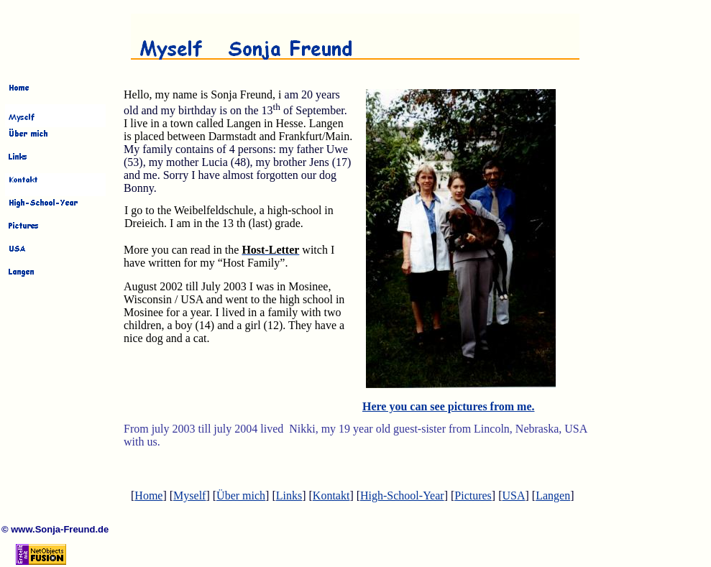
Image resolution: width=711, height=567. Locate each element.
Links (289, 495)
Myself (189, 495)
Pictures (473, 495)
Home (148, 495)
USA (513, 495)
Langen (553, 495)
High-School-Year (402, 495)
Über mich (240, 495)
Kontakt (331, 495)
